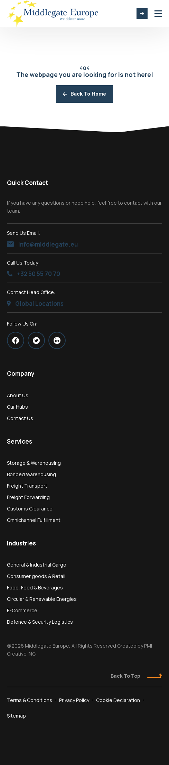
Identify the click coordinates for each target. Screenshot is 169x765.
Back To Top (136, 676)
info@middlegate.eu (42, 244)
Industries (21, 543)
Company (21, 373)
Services (19, 441)
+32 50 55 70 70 (33, 274)
